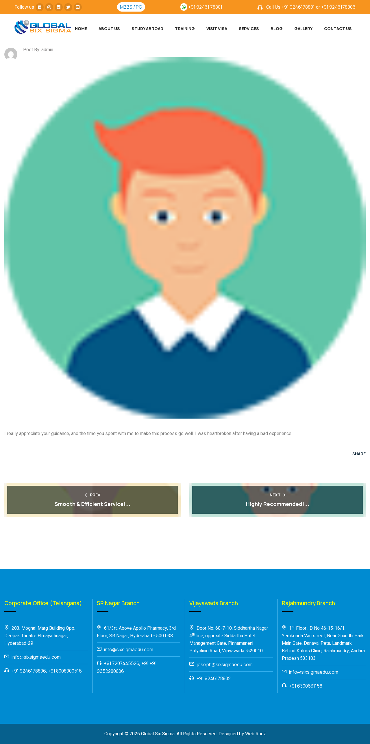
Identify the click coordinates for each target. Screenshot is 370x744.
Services (249, 28)
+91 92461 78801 (201, 7)
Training (185, 28)
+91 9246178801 (298, 7)
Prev (92, 495)
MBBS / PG (131, 7)
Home (81, 28)
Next (278, 495)
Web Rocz (255, 733)
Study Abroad (147, 28)
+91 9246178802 (214, 678)
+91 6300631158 (305, 686)
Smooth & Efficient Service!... (92, 503)
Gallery (303, 28)
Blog (277, 28)
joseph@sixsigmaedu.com (225, 664)
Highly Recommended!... (277, 503)
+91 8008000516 (65, 671)
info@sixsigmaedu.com (36, 657)
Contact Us (338, 28)
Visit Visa (216, 28)
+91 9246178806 (338, 7)
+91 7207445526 (121, 663)
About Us (109, 28)
